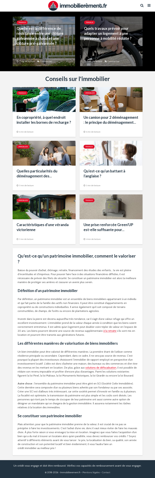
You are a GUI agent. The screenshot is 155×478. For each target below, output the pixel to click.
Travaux (22, 22)
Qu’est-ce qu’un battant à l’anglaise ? (104, 173)
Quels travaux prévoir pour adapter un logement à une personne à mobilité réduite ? (107, 33)
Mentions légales (91, 472)
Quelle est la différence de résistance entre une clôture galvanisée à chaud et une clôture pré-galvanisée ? (40, 36)
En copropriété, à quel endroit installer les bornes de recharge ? (44, 120)
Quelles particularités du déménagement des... (37, 173)
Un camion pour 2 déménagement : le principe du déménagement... (111, 120)
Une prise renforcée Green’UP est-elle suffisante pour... (108, 227)
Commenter (46, 61)
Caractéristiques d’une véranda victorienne (43, 227)
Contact (106, 472)
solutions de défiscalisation (100, 367)
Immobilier (90, 93)
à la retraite (109, 330)
